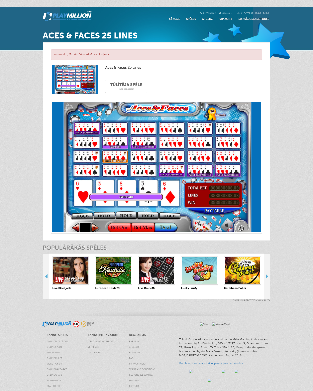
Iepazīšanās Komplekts (101, 341)
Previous (46, 276)
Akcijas (207, 19)
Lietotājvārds (245, 13)
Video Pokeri (54, 364)
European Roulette (107, 288)
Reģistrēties (262, 13)
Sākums (174, 19)
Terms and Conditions (142, 369)
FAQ (131, 358)
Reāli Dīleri (53, 386)
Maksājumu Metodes (253, 19)
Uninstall (135, 380)
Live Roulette (147, 288)
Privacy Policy (138, 364)
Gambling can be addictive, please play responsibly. (211, 363)
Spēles (191, 19)
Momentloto (54, 380)
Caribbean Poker (235, 288)
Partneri (134, 386)
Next (267, 276)
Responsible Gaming (141, 375)
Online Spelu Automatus (54, 350)
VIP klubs (93, 347)
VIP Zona (225, 19)
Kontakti (134, 352)
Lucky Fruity (189, 288)
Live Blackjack (61, 288)
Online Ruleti (54, 358)
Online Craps (54, 375)
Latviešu (227, 13)
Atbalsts (134, 347)
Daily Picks (94, 352)
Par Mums (134, 341)
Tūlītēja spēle (126, 87)
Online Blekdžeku (57, 341)
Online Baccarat (57, 369)
